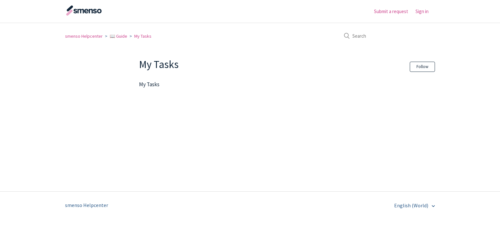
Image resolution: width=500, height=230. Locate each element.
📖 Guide (118, 36)
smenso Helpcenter (84, 36)
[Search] (387, 35)
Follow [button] (422, 66)
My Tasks (142, 36)
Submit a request (391, 11)
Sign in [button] (422, 11)
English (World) (411, 205)
